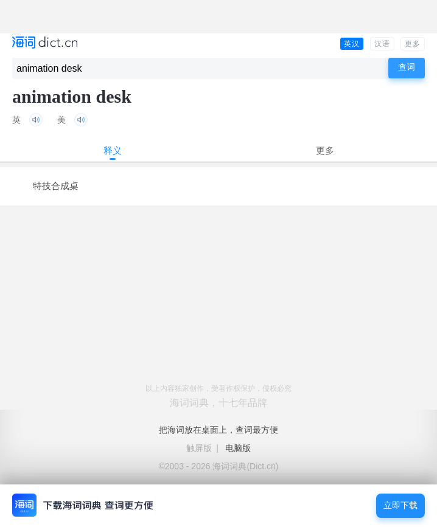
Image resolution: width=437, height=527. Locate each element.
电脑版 (238, 448)
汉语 (382, 44)
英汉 (352, 44)
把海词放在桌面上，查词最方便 (218, 430)
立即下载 (400, 505)
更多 (413, 44)
